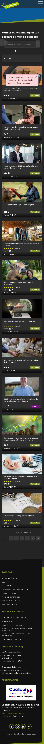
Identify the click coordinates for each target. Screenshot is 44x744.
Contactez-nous (9, 593)
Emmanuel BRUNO (11, 526)
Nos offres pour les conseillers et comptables (17, 635)
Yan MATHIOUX (10, 370)
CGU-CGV (5, 582)
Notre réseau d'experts (12, 640)
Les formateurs (10, 254)
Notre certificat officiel (13, 716)
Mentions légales (9, 578)
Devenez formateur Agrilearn (15, 589)
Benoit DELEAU (10, 487)
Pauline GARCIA (10, 215)
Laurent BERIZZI (10, 409)
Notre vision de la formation (14, 618)
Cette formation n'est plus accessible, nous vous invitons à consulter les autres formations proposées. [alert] (22, 80)
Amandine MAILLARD (12, 137)
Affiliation (6, 586)
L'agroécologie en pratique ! (13, 625)
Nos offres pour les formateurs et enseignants (17, 629)
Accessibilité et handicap (12, 601)
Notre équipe (7, 621)
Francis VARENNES (11, 98)
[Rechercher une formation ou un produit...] (20, 44)
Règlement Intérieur (10, 604)
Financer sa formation (11, 597)
